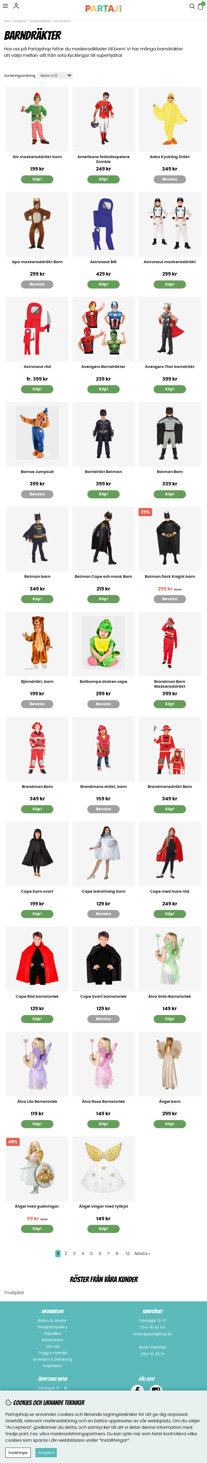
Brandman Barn (37, 787)
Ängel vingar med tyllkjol (103, 1206)
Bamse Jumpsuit (37, 472)
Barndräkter (62, 21)
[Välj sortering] (55, 75)
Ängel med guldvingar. (37, 1206)
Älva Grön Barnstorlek (169, 997)
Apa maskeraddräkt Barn (37, 262)
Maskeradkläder (40, 21)
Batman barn (37, 577)
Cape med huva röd (169, 892)
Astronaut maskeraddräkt (170, 262)
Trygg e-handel (52, 1353)
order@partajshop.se (152, 1334)
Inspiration (52, 1366)
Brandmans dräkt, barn (103, 787)
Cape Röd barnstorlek (37, 997)
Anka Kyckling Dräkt (170, 157)
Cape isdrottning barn (103, 892)
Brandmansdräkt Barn (170, 787)
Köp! (37, 179)
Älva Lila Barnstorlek (37, 1102)
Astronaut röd (37, 367)
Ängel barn (170, 1102)
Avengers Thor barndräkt (170, 367)
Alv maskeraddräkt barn (37, 157)
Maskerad (20, 21)
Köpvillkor (52, 1334)
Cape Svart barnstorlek (103, 997)
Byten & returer (52, 1321)
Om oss (53, 1347)
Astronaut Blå (103, 262)
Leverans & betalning (52, 1359)
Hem (7, 21)
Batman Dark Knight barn (170, 577)
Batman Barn (170, 472)
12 (128, 1254)
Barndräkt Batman (103, 472)
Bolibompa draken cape (103, 682)
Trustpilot (14, 1293)
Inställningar (18, 1453)
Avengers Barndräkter (103, 367)
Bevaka (169, 179)
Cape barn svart (37, 892)
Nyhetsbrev (52, 1340)
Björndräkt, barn (37, 682)
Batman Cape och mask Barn (103, 577)
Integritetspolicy (52, 1327)
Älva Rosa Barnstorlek (103, 1102)
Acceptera (46, 1453)
